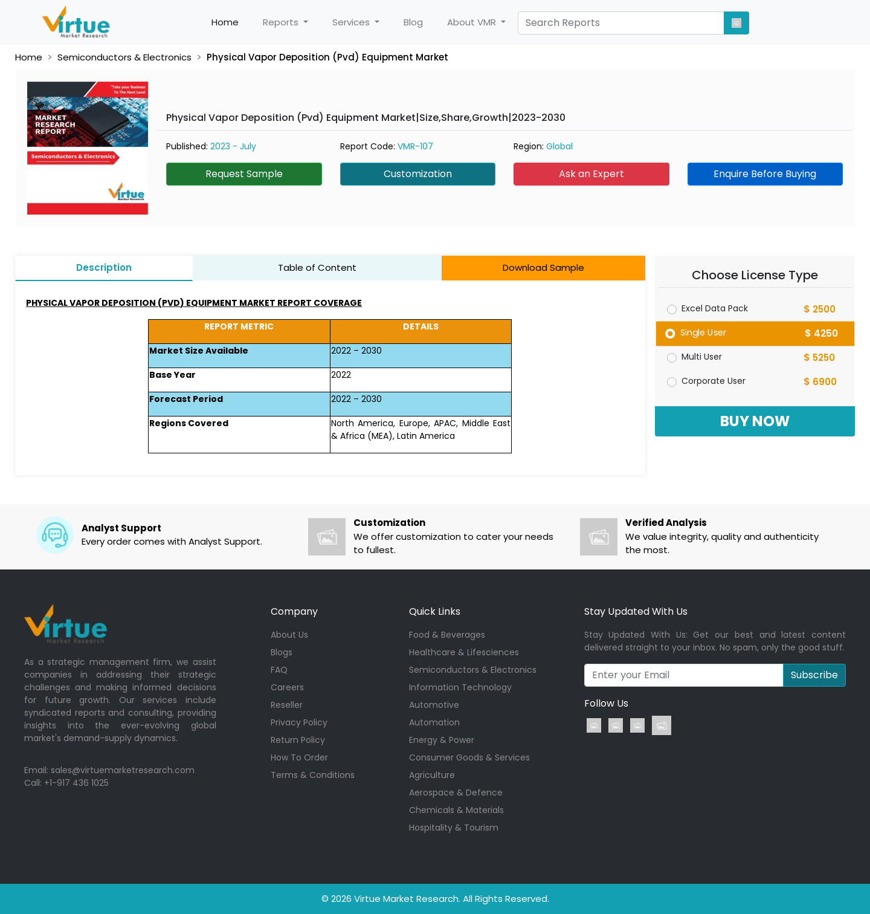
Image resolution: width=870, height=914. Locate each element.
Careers (287, 687)
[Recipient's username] (684, 675)
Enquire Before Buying (765, 174)
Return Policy (298, 740)
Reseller (287, 705)
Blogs (281, 652)
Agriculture (432, 775)
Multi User (702, 357)
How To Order (299, 757)
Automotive (434, 705)
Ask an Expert (591, 174)
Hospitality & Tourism (453, 828)
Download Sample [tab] (543, 267)
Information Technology (460, 687)
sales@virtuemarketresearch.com (123, 770)
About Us (289, 635)
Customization (418, 174)
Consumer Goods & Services (469, 757)
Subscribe (814, 675)
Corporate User (714, 381)
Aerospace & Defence (456, 792)
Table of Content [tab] (317, 267)
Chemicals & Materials (456, 810)
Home (231, 22)
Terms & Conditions (313, 775)
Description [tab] (104, 267)
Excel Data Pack (715, 308)
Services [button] (352, 22)
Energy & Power (441, 740)
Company (294, 611)
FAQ (279, 670)
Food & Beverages (447, 635)
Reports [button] (282, 22)
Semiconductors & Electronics (124, 57)
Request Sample (244, 174)
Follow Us (606, 703)
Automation (434, 722)
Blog (413, 22)
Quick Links (434, 611)
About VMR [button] (472, 22)
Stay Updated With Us (636, 611)
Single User (703, 332)
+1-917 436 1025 (76, 783)
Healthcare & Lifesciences (464, 652)
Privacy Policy (299, 722)
